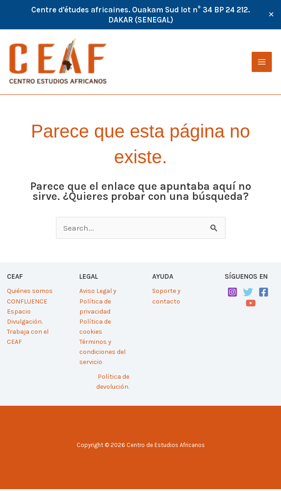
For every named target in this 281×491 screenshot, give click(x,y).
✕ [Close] (271, 14)
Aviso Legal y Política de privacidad (97, 303)
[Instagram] (232, 294)
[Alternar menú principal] (262, 63)
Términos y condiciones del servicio (102, 353)
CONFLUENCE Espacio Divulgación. (27, 313)
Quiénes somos (30, 293)
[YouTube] (251, 305)
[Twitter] (248, 294)
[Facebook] (264, 294)
